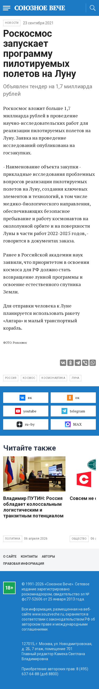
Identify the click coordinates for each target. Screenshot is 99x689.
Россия (10, 377)
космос (29, 377)
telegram (73, 411)
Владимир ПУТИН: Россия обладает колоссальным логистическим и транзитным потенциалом (33, 506)
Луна (75, 377)
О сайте (10, 556)
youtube (25, 411)
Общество (79, 538)
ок (73, 398)
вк (26, 398)
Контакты (29, 556)
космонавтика (53, 377)
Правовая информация (23, 564)
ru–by (26, 424)
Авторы (48, 556)
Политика (12, 538)
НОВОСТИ (11, 22)
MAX (73, 424)
